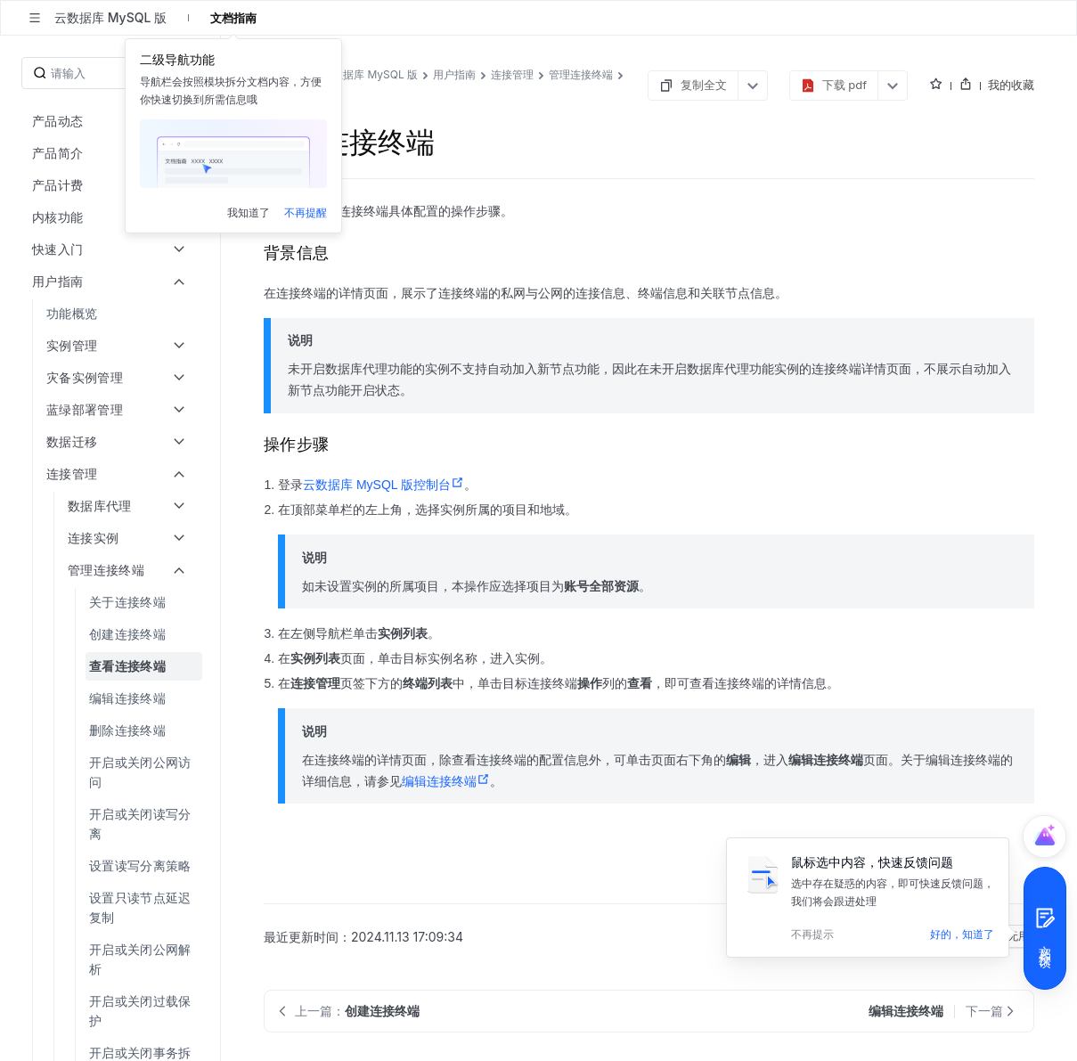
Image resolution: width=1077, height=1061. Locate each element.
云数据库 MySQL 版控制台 (383, 484)
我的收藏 (1011, 85)
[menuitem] (111, 313)
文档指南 (233, 18)
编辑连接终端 (446, 781)
